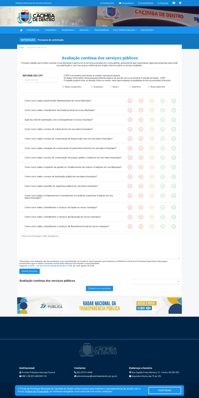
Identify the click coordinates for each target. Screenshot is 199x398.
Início (21, 47)
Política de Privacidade (37, 391)
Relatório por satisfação (99, 288)
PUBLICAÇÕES (148, 30)
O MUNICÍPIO (51, 30)
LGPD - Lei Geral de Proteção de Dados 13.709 (50, 266)
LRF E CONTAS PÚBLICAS (124, 30)
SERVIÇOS (85, 30)
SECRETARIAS (68, 30)
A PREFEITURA (34, 30)
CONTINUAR (164, 390)
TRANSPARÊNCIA (101, 30)
